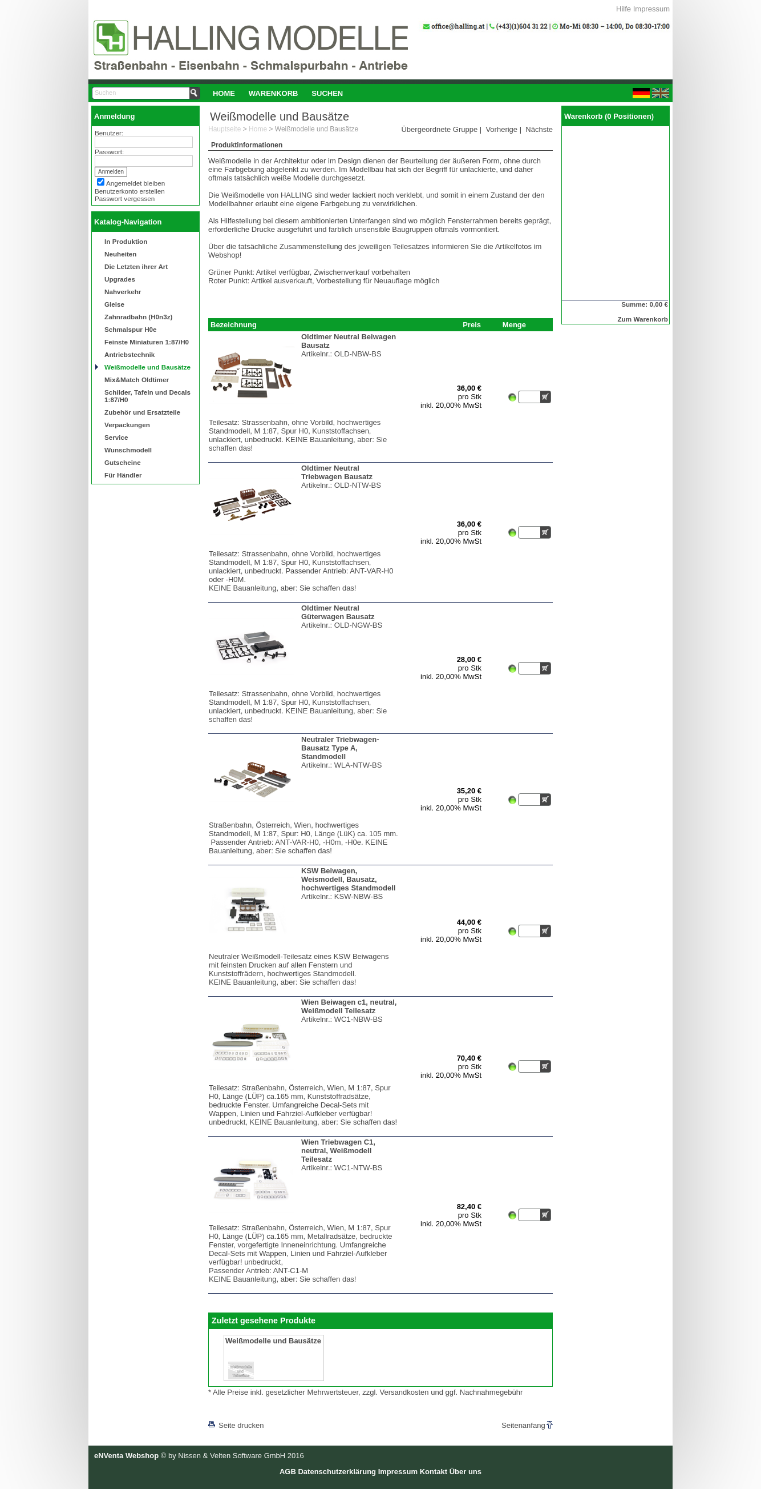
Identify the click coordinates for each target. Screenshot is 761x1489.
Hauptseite (224, 129)
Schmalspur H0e (130, 329)
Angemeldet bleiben (135, 183)
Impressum (651, 9)
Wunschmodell (128, 449)
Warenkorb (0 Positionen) (609, 116)
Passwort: (109, 151)
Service (116, 437)
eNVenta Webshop (126, 1455)
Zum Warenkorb (642, 319)
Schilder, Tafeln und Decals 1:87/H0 (147, 395)
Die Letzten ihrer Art (136, 266)
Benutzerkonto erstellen (130, 191)
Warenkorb (273, 93)
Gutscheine (122, 462)
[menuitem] (224, 93)
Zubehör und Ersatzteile (142, 412)
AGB (288, 1471)
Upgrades (119, 279)
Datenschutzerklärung (337, 1471)
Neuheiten (120, 254)
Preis (472, 324)
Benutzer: (109, 133)
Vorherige (501, 129)
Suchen (327, 93)
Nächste (539, 129)
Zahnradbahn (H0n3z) (138, 316)
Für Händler (123, 475)
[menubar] (278, 93)
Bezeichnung (234, 324)
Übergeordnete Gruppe (439, 129)
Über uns (465, 1471)
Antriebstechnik (129, 354)
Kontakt (433, 1471)
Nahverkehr (122, 291)
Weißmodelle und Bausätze (147, 367)
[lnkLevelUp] (231, 1409)
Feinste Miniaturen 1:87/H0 (146, 342)
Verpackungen (127, 424)
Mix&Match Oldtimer (136, 379)
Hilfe (623, 9)
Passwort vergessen (125, 198)
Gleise (114, 304)
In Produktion (125, 241)
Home (224, 93)
